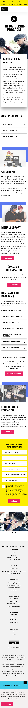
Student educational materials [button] (12, 335)
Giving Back (14, 617)
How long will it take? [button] (12, 322)
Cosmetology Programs (14, 585)
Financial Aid (14, 601)
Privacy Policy (9, 486)
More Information (13, 699)
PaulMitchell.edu (15, 647)
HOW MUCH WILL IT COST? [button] (12, 316)
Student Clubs (14, 620)
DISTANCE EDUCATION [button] (11, 348)
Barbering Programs (14, 583)
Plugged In (17, 685)
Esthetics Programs (14, 587)
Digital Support (14, 622)
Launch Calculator (14, 374)
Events (14, 634)
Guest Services (14, 629)
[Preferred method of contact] (14, 474)
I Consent (7, 704)
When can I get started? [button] (13, 328)
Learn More (8, 258)
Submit (14, 501)
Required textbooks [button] (11, 342)
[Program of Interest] (14, 480)
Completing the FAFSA (14, 604)
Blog (14, 632)
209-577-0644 (14, 565)
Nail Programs (14, 590)
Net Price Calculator (14, 606)
